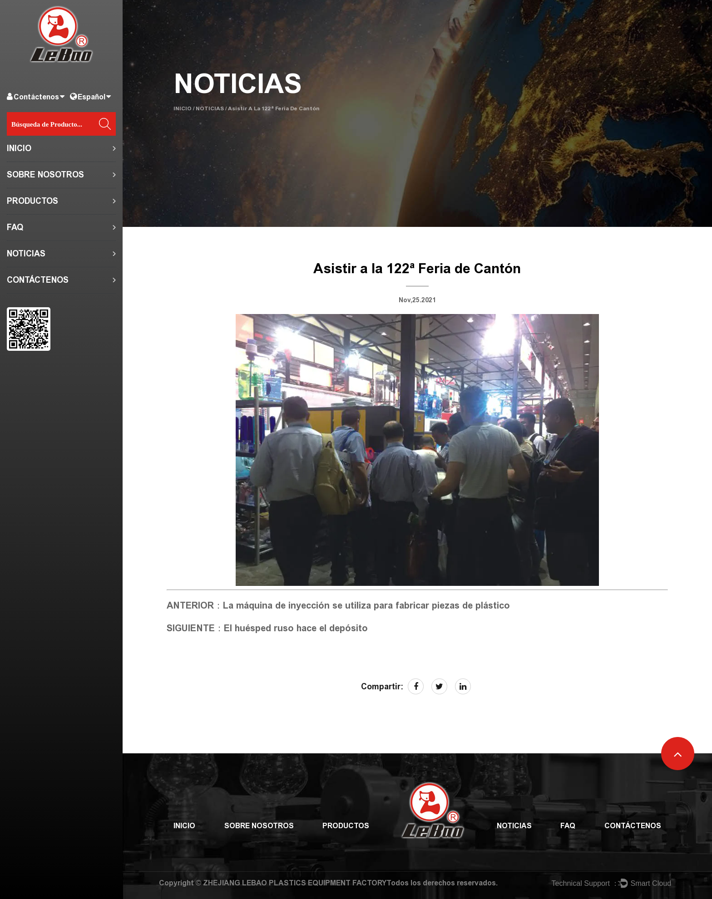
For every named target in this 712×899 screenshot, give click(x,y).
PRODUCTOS (32, 201)
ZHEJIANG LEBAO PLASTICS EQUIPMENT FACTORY (294, 883)
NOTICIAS (26, 254)
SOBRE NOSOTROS (45, 175)
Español (91, 97)
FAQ (15, 227)
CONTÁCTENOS (38, 280)
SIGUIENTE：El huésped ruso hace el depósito (267, 628)
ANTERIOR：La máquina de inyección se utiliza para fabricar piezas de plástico (338, 605)
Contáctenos (36, 97)
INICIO (19, 148)
